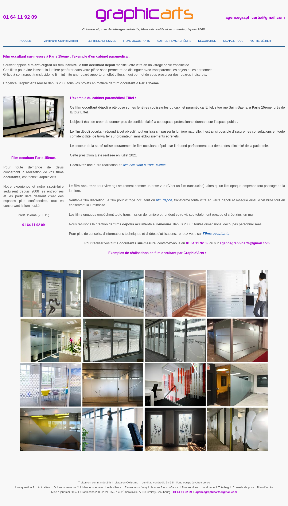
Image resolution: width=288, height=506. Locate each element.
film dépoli (164, 200)
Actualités (44, 487)
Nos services (190, 487)
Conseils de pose (243, 487)
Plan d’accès (265, 487)
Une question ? (24, 487)
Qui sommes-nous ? (66, 487)
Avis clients (114, 487)
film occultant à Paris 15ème (144, 165)
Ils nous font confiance (164, 487)
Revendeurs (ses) (136, 487)
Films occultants (216, 234)
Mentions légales (93, 487)
